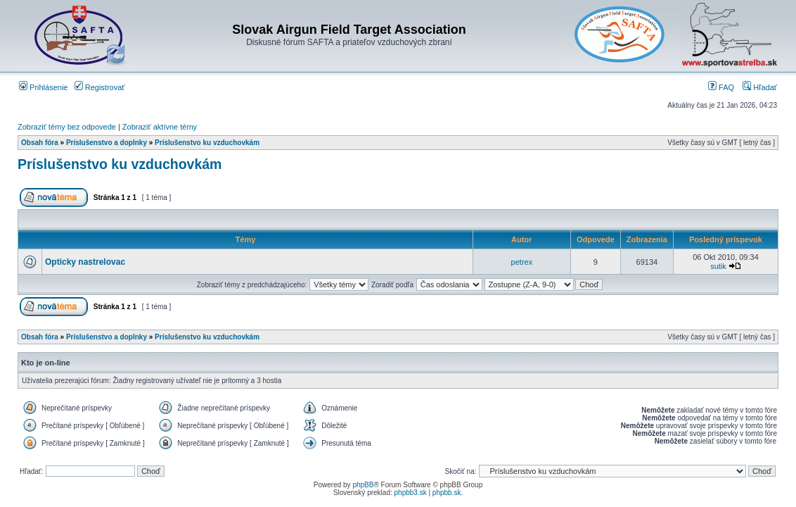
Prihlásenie (43, 87)
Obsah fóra (39, 142)
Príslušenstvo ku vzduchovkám (207, 142)
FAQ (721, 87)
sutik (718, 266)
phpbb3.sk (410, 492)
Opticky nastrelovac (85, 262)
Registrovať (100, 87)
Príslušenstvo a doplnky (106, 142)
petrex (522, 262)
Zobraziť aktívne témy (159, 127)
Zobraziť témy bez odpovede (67, 127)
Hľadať (760, 87)
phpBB (362, 485)
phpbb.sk (446, 492)
